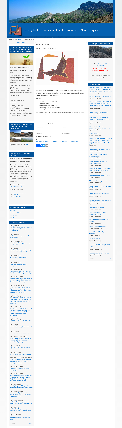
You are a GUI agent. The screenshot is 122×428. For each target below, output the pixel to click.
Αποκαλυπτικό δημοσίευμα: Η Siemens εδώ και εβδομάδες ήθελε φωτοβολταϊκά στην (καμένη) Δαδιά (20, 394)
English (24, 42)
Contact (73, 37)
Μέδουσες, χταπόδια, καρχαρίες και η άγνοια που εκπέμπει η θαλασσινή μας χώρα (20, 417)
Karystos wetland (94, 133)
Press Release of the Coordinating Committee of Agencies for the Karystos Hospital (99, 119)
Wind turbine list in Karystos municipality (100, 181)
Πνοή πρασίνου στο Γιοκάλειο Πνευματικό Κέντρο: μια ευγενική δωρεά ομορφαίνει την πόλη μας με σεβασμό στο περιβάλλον (100, 89)
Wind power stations (15, 213)
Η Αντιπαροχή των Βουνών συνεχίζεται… (21, 320)
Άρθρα (25, 37)
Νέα (19, 37)
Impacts (12, 217)
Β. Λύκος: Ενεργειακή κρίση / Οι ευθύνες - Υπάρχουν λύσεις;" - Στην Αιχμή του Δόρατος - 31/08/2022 (21, 361)
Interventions (13, 215)
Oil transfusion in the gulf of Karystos (99, 253)
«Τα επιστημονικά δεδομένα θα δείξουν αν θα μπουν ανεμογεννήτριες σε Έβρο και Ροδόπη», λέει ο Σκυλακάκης (21, 280)
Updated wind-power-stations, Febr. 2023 (100, 149)
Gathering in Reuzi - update (96, 207)
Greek (18, 42)
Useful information (62, 37)
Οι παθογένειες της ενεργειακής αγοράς (20, 354)
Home (19, 39)
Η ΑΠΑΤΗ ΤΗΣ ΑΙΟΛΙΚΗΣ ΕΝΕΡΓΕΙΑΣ (20, 333)
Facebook (18, 196)
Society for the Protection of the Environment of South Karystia (61, 30)
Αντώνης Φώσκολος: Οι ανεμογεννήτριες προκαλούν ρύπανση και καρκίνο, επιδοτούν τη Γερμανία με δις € (21, 340)
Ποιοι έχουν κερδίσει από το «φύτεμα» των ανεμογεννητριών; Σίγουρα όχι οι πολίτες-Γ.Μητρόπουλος (21, 228)
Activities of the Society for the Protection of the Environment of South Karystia (57, 141)
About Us (12, 37)
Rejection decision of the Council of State (100, 96)
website (16, 194)
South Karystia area (35, 37)
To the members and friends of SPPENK (100, 175)
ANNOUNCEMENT (94, 239)
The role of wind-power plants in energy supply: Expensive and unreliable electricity (99, 246)
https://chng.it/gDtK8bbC (16, 186)
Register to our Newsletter (16, 198)
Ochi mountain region (49, 37)
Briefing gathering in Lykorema (97, 226)
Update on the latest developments (98, 112)
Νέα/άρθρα (13, 210)
